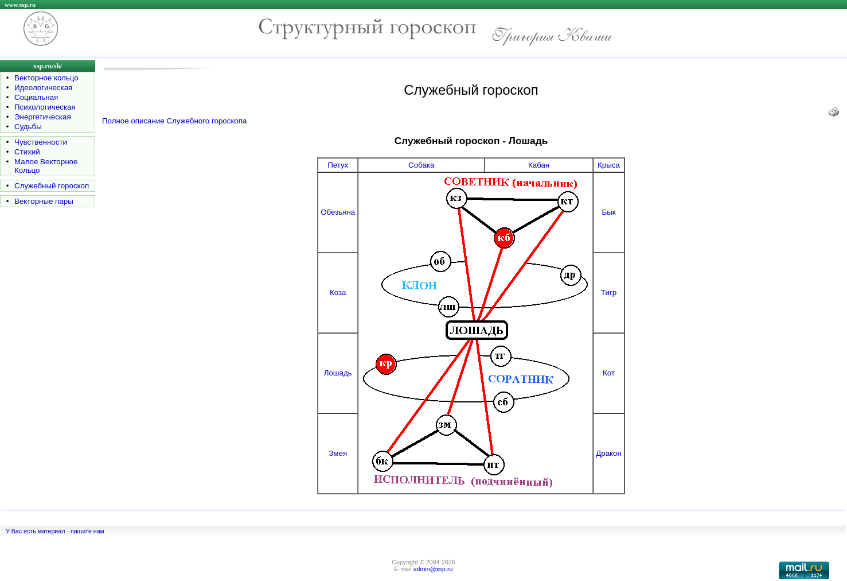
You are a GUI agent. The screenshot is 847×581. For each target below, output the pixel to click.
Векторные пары (43, 201)
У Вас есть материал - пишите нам (55, 531)
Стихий (27, 152)
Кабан (538, 165)
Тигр (608, 292)
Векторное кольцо (46, 77)
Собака (421, 165)
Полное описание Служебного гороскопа (174, 121)
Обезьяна (338, 212)
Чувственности (40, 142)
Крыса (609, 165)
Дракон (609, 453)
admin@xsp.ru (433, 568)
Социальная (36, 97)
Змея (338, 453)
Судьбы (28, 126)
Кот (609, 373)
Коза (338, 292)
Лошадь (338, 373)
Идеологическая (43, 87)
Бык (608, 212)
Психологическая (45, 107)
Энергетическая (42, 117)
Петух (337, 165)
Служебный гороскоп (51, 185)
